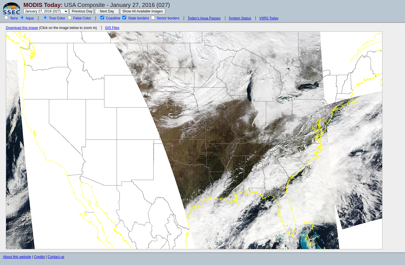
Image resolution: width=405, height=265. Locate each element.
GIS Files (112, 28)
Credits (39, 257)
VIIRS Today (268, 18)
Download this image (22, 28)
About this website (17, 257)
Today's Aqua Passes (203, 18)
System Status (240, 18)
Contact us (56, 257)
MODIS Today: (42, 5)
